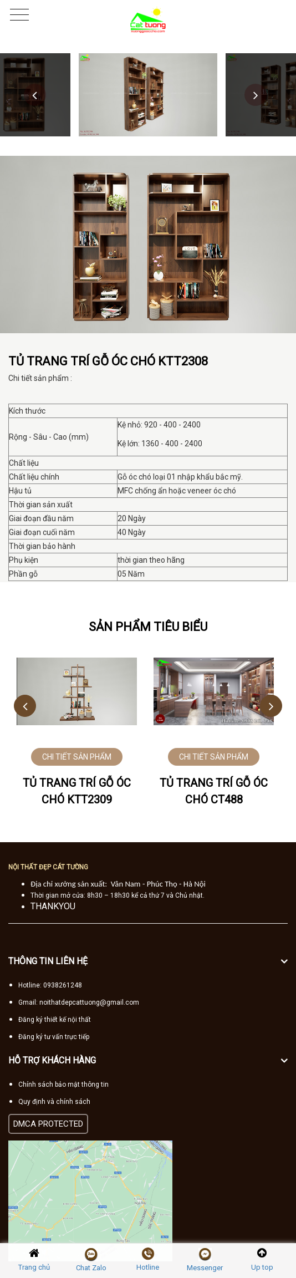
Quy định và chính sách (54, 1102)
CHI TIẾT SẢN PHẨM (76, 756)
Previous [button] (35, 95)
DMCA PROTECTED (48, 1124)
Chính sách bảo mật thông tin (63, 1084)
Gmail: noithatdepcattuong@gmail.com (78, 1002)
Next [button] (255, 95)
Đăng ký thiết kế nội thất (54, 1020)
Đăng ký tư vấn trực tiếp (53, 1037)
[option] (148, 94)
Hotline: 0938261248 (50, 985)
